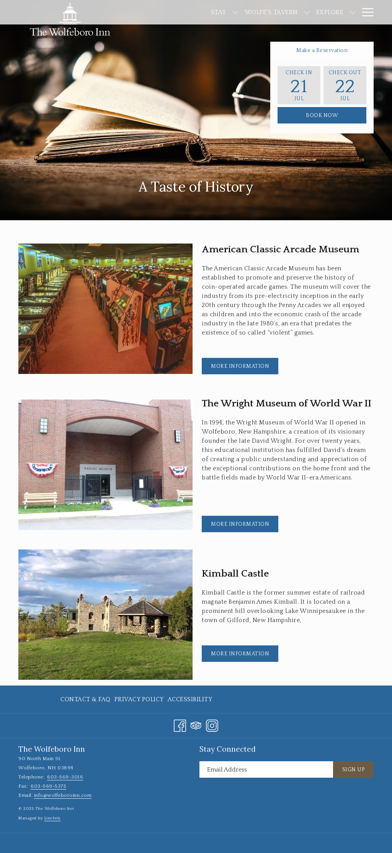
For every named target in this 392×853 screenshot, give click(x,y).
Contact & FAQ (85, 699)
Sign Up (353, 770)
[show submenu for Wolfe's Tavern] (264, 12)
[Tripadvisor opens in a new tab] (196, 724)
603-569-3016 (65, 777)
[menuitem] (176, 12)
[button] (299, 85)
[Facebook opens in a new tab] (180, 724)
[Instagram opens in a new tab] (212, 724)
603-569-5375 (48, 786)
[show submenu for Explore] (310, 12)
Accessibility (190, 699)
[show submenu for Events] (352, 12)
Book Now (322, 115)
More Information (244, 368)
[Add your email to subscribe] (266, 769)
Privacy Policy (139, 699)
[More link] (365, 12)
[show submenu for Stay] (193, 12)
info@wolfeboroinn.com (63, 795)
